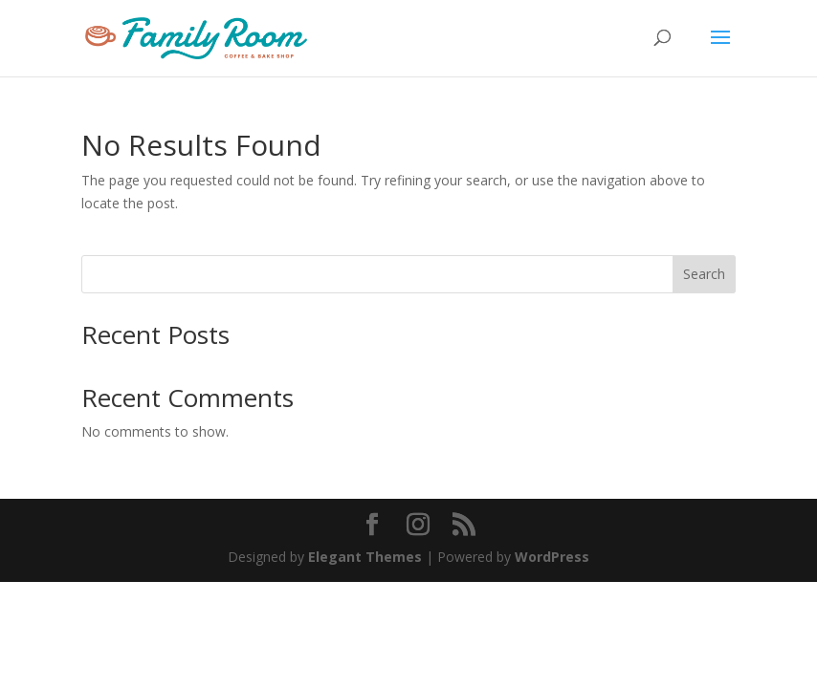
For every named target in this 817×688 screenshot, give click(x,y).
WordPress (552, 557)
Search (704, 274)
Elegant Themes (365, 557)
